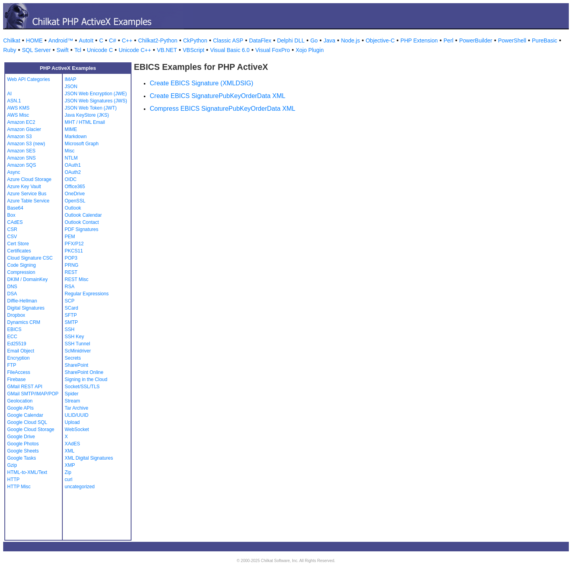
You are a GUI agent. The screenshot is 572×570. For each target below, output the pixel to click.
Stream (72, 401)
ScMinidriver (78, 351)
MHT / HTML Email (85, 122)
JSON (71, 86)
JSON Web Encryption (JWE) (96, 93)
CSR (12, 229)
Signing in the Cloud (86, 379)
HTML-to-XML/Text (27, 472)
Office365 (75, 186)
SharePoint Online (84, 372)
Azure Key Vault (24, 186)
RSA (70, 286)
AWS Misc (18, 115)
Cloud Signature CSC (30, 258)
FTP (11, 365)
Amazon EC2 (21, 122)
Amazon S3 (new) (26, 143)
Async (13, 172)
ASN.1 (14, 101)
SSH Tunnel (77, 344)
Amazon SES (21, 151)
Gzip (12, 465)
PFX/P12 (74, 243)
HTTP (13, 479)
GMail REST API (24, 386)
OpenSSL (75, 201)
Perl (449, 40)
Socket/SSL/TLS (82, 386)
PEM (70, 236)
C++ (127, 40)
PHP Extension (419, 40)
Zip (68, 472)
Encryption (18, 358)
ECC (12, 336)
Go (314, 40)
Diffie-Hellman (22, 301)
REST (71, 272)
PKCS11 (74, 251)
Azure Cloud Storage (29, 179)
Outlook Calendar (83, 215)
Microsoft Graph (82, 143)
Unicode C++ (135, 50)
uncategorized (80, 486)
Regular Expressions (87, 294)
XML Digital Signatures (89, 458)
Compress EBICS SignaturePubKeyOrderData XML (222, 108)
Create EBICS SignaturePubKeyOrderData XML (218, 95)
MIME (71, 129)
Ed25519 (16, 344)
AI (9, 93)
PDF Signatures (82, 229)
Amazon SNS (21, 158)
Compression (21, 272)
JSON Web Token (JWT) (91, 108)
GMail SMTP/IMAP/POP (32, 394)
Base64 (15, 208)
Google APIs (20, 408)
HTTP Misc (19, 486)
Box (11, 215)
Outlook (73, 208)
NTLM (71, 158)
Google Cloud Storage (30, 429)
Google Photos (23, 444)
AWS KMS (18, 108)
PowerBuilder (475, 40)
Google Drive (21, 436)
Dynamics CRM (23, 322)
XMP (70, 465)
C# (112, 40)
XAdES (72, 444)
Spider (72, 394)
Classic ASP (228, 40)
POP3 (71, 258)
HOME (34, 40)
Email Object (20, 351)
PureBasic (544, 40)
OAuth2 (73, 172)
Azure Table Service (28, 201)
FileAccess (18, 372)
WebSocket (77, 429)
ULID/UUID (77, 415)
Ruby (9, 50)
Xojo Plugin (310, 50)
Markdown (76, 136)
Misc (70, 151)
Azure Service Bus (26, 193)
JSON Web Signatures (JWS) (96, 101)
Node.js (350, 40)
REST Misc (77, 279)
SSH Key (74, 336)
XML (70, 451)
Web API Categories (28, 79)
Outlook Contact (82, 222)
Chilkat (11, 40)
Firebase (16, 379)
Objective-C (379, 40)
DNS (12, 286)
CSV (12, 236)
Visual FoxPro (272, 50)
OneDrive (75, 193)
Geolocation (20, 401)
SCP (70, 301)
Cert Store (18, 243)
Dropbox (16, 315)
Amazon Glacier (24, 129)
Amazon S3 (19, 136)
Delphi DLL (290, 40)
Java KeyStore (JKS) (87, 115)
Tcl (77, 50)
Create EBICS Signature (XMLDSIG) (201, 83)
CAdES (15, 222)
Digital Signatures (25, 308)
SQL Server (36, 50)
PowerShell (512, 40)
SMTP (71, 322)
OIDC (71, 179)
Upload (72, 422)
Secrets (73, 358)
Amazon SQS (21, 165)
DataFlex (260, 40)
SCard (71, 308)
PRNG (72, 265)
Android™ (60, 40)
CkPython (195, 40)
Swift (62, 50)
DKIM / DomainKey (27, 279)
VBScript (193, 50)
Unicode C (100, 50)
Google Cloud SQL (27, 422)
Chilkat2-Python (158, 40)
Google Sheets (23, 451)
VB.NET (167, 50)
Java (329, 40)
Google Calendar (25, 415)
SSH (70, 329)
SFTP (71, 315)
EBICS (14, 329)
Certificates (19, 251)
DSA (12, 294)
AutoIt (86, 40)
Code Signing (21, 265)
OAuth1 (73, 165)
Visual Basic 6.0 (229, 50)
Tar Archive (76, 408)
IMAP (70, 79)
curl (68, 479)
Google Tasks (21, 458)
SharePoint (76, 365)
